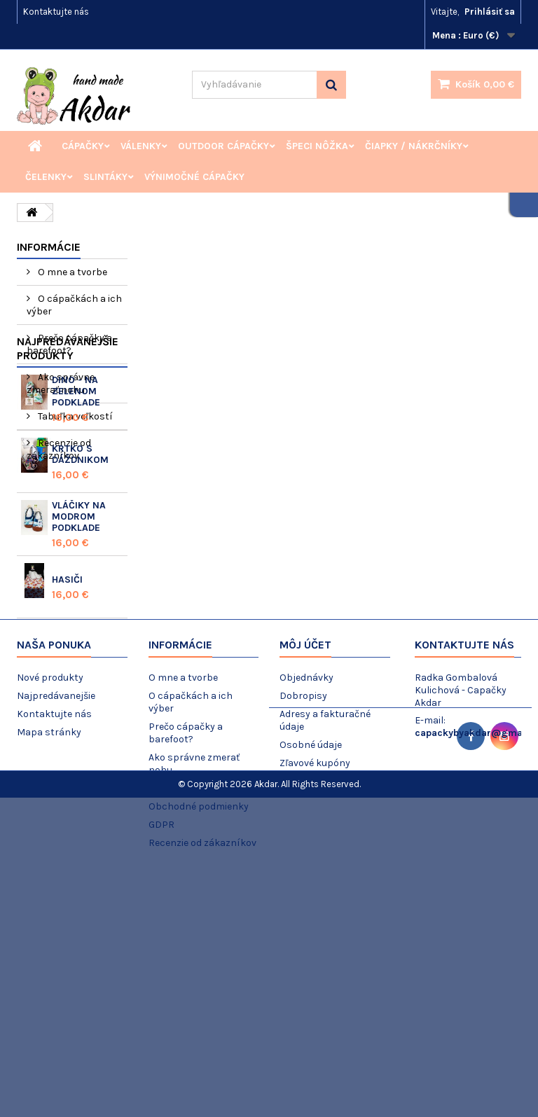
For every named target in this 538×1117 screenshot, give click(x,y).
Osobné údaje (311, 972)
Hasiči (67, 731)
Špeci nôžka (317, 146)
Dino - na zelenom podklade (76, 542)
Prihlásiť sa (489, 11)
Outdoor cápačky (223, 146)
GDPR (161, 1052)
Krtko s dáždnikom (80, 605)
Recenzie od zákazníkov (59, 449)
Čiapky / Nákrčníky (413, 146)
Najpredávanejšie (56, 923)
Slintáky (105, 177)
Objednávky (306, 905)
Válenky (140, 146)
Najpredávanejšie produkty (67, 499)
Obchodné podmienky (199, 1034)
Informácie (49, 247)
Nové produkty (50, 905)
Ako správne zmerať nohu (61, 383)
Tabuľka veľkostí (74, 416)
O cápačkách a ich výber (74, 305)
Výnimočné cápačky (194, 177)
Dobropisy (303, 923)
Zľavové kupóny (315, 991)
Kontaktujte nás (56, 11)
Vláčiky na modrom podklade (79, 668)
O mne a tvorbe (71, 272)
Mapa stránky (49, 960)
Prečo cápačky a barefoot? (69, 344)
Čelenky (46, 177)
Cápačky (83, 146)
